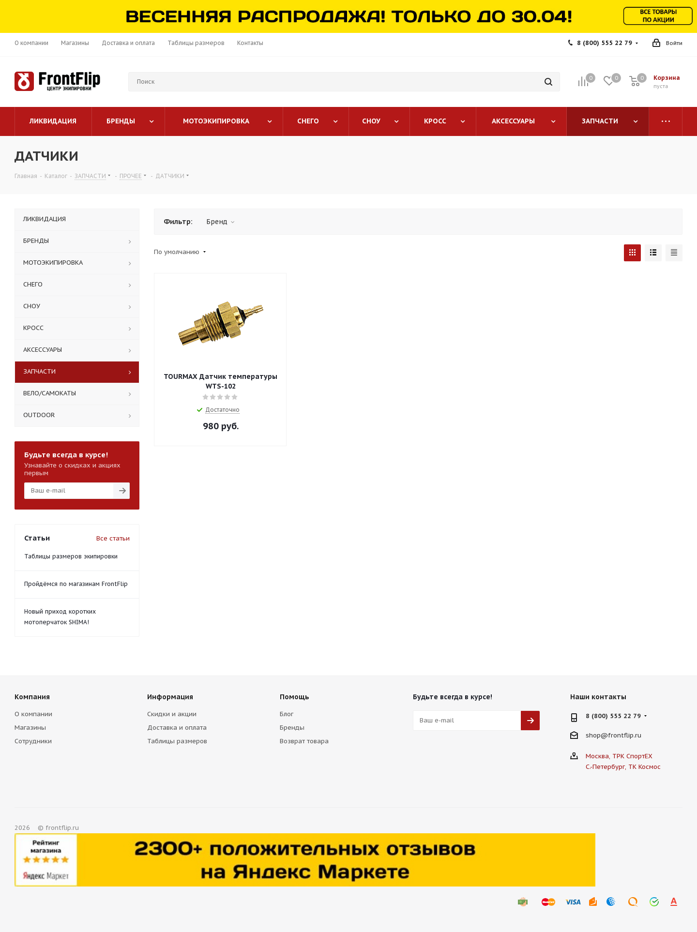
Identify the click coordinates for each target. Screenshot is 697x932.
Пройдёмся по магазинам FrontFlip (76, 583)
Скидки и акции (172, 714)
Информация (170, 696)
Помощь (294, 696)
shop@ (597, 735)
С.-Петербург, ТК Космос (623, 767)
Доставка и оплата (177, 727)
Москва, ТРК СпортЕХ (619, 756)
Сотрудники (33, 741)
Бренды (292, 727)
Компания (32, 696)
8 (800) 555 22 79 (604, 43)
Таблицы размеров (177, 741)
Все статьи (113, 538)
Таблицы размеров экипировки (71, 556)
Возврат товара (304, 741)
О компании (33, 714)
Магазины (30, 727)
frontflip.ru (624, 735)
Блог (286, 714)
